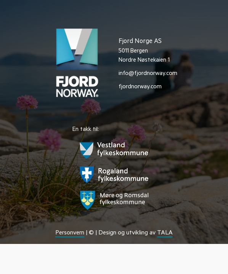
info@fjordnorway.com (148, 73)
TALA (165, 233)
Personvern (69, 233)
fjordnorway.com (140, 87)
